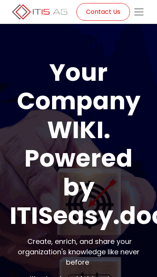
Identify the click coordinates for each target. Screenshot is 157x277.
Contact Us (103, 11)
